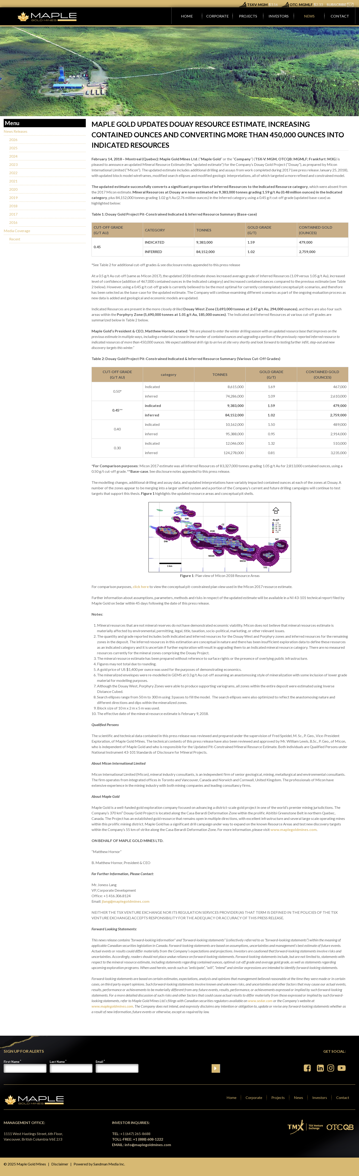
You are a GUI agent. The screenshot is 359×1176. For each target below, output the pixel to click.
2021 (13, 181)
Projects (278, 1097)
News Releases (15, 131)
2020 (13, 189)
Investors (319, 1097)
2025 (13, 148)
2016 (13, 222)
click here (141, 586)
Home (231, 1097)
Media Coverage (17, 230)
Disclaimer (59, 1164)
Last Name (57, 1062)
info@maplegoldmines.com (148, 1144)
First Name (12, 1062)
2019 (13, 197)
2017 (13, 214)
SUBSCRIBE (340, 4)
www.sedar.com (260, 1000)
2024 (13, 156)
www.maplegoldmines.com (293, 829)
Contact (342, 1097)
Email (99, 1062)
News (298, 1097)
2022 (13, 172)
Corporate (254, 1097)
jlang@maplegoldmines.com (125, 901)
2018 (13, 206)
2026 (13, 139)
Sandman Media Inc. (109, 1164)
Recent (14, 239)
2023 (13, 164)
